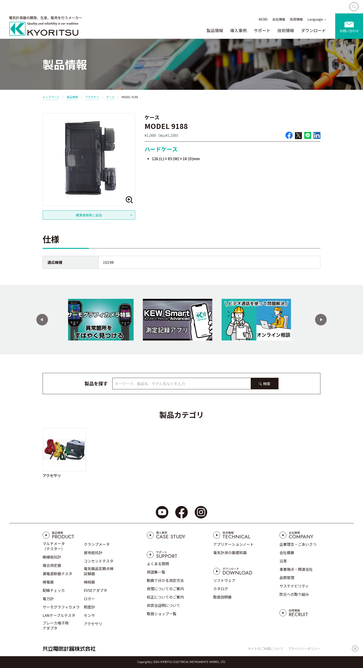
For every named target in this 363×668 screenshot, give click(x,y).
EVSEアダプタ (95, 590)
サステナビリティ (294, 585)
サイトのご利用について (265, 648)
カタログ (220, 588)
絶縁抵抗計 (52, 556)
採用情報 (296, 19)
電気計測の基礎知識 (230, 552)
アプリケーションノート (233, 544)
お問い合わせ (349, 30)
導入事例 (238, 30)
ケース (110, 97)
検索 (266, 383)
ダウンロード (313, 30)
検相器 (89, 581)
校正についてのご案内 (165, 596)
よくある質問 (158, 563)
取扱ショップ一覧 (161, 613)
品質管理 (286, 577)
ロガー (89, 598)
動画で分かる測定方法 (165, 580)
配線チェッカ (54, 590)
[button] (42, 319)
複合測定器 (52, 565)
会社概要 (286, 552)
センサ (89, 615)
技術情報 (285, 30)
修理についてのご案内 (165, 588)
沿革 (283, 560)
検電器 (48, 581)
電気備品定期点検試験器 (98, 571)
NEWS (263, 19)
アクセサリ (92, 97)
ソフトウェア (224, 580)
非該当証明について (163, 605)
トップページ (51, 97)
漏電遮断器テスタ (57, 573)
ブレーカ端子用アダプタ (56, 625)
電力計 (48, 598)
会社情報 (278, 19)
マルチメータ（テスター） (54, 546)
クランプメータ (97, 544)
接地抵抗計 (93, 552)
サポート (262, 30)
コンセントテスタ (98, 560)
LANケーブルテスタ (59, 615)
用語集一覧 (156, 571)
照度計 (89, 606)
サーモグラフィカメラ (61, 606)
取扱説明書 (222, 596)
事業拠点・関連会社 (296, 569)
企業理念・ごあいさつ (297, 544)
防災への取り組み (294, 594)
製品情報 (215, 30)
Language (315, 19)
